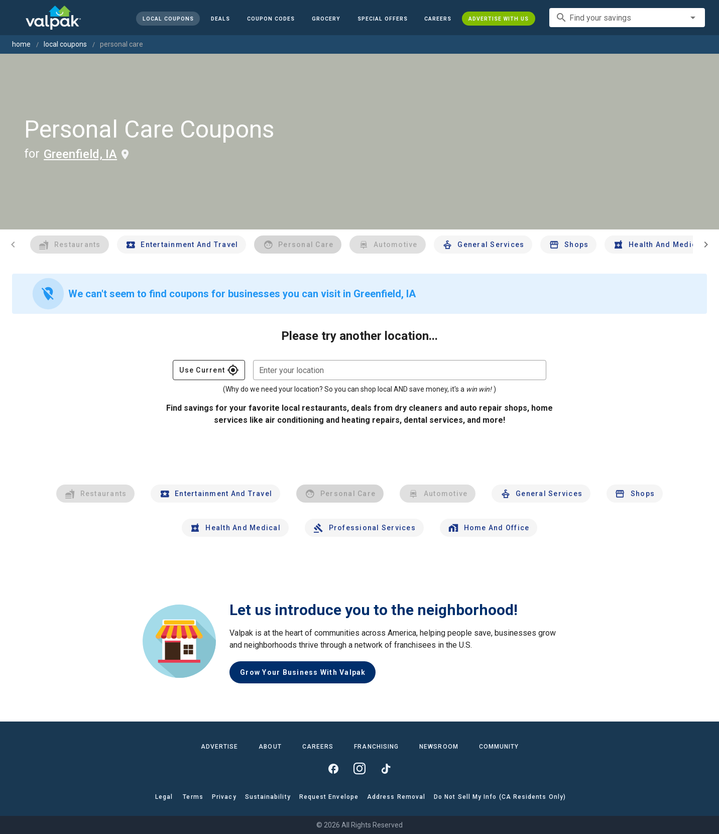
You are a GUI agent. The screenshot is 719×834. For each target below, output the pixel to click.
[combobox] (627, 17)
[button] (382, 19)
